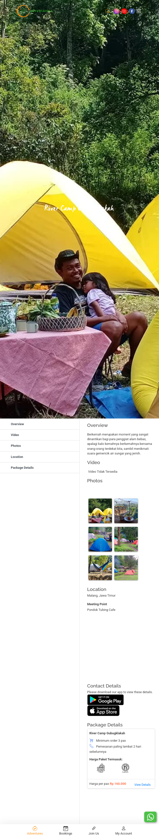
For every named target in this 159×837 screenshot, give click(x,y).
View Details (142, 785)
